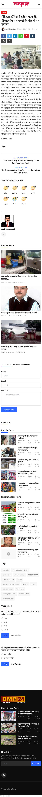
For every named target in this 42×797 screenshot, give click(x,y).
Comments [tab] (6, 364)
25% (5, 618)
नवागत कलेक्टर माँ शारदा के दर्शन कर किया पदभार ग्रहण (28, 484)
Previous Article (21, 158)
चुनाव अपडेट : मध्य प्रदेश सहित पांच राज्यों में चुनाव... (28, 516)
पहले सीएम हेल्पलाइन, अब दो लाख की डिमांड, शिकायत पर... (28, 713)
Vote (5, 635)
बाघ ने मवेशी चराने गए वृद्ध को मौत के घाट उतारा (28, 527)
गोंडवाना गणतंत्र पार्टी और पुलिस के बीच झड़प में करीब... (28, 725)
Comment (5, 390)
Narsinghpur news (9, 594)
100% (6, 630)
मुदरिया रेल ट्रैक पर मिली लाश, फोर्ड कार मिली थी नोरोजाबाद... (29, 539)
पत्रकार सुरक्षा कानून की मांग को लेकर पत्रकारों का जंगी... (19, 313)
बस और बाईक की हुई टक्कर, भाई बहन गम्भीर (29, 504)
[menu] (3, 3)
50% (5, 622)
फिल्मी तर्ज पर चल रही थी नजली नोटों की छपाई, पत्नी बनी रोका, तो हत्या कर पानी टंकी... (21, 162)
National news (8, 589)
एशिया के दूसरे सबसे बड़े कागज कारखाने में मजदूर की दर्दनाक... (18, 348)
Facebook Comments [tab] (21, 364)
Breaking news (19, 575)
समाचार (20, 579)
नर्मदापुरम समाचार (33, 575)
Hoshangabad (24, 594)
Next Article (21, 167)
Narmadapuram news (20, 570)
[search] (39, 3)
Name (3, 371)
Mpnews (6, 570)
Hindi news (6, 575)
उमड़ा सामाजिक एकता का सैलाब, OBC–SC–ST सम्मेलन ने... (27, 473)
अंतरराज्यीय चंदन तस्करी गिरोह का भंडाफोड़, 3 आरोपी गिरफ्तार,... (19, 277)
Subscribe (35, 763)
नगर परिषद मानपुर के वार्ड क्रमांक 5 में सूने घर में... (28, 461)
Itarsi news (20, 589)
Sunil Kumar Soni (8, 229)
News (33, 584)
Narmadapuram (8, 579)
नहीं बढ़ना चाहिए (9, 658)
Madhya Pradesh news (11, 584)
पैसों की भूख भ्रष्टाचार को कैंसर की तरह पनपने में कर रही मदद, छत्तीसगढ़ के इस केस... (21, 171)
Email (3, 381)
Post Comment (9, 409)
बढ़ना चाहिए (7, 654)
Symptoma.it (4, 796)
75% (5, 626)
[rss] (3, 775)
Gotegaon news (8, 598)
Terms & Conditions (8, 789)
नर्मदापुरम (25, 584)
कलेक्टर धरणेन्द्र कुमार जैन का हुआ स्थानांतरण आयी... (27, 449)
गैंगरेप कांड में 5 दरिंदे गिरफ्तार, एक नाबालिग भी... (27, 437)
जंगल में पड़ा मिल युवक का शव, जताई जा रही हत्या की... (27, 737)
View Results (16, 635)
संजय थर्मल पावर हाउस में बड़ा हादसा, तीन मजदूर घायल (28, 551)
